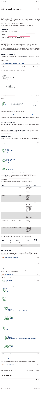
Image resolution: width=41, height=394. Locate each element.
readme (23, 56)
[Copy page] (35, 9)
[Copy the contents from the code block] (37, 63)
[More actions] (39, 1)
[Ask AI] (38, 63)
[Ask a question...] (20, 385)
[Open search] (36, 1)
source (12, 277)
